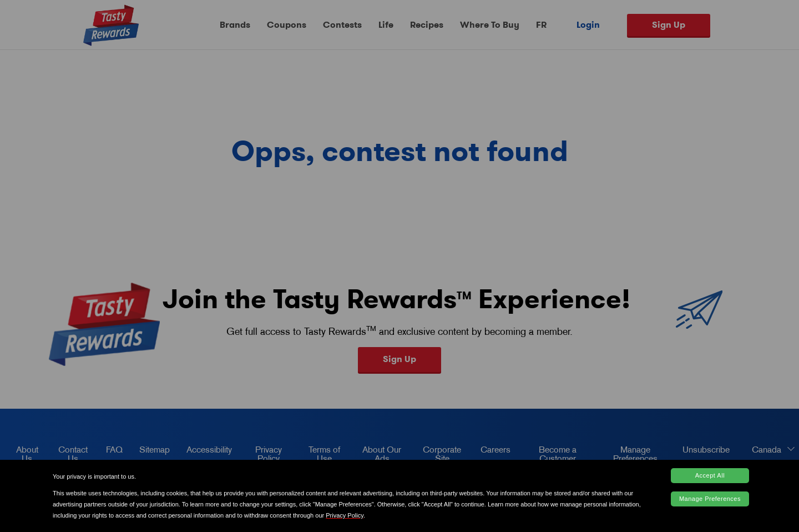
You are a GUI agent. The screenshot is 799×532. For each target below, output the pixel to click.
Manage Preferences (710, 498)
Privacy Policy (344, 515)
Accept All (710, 475)
